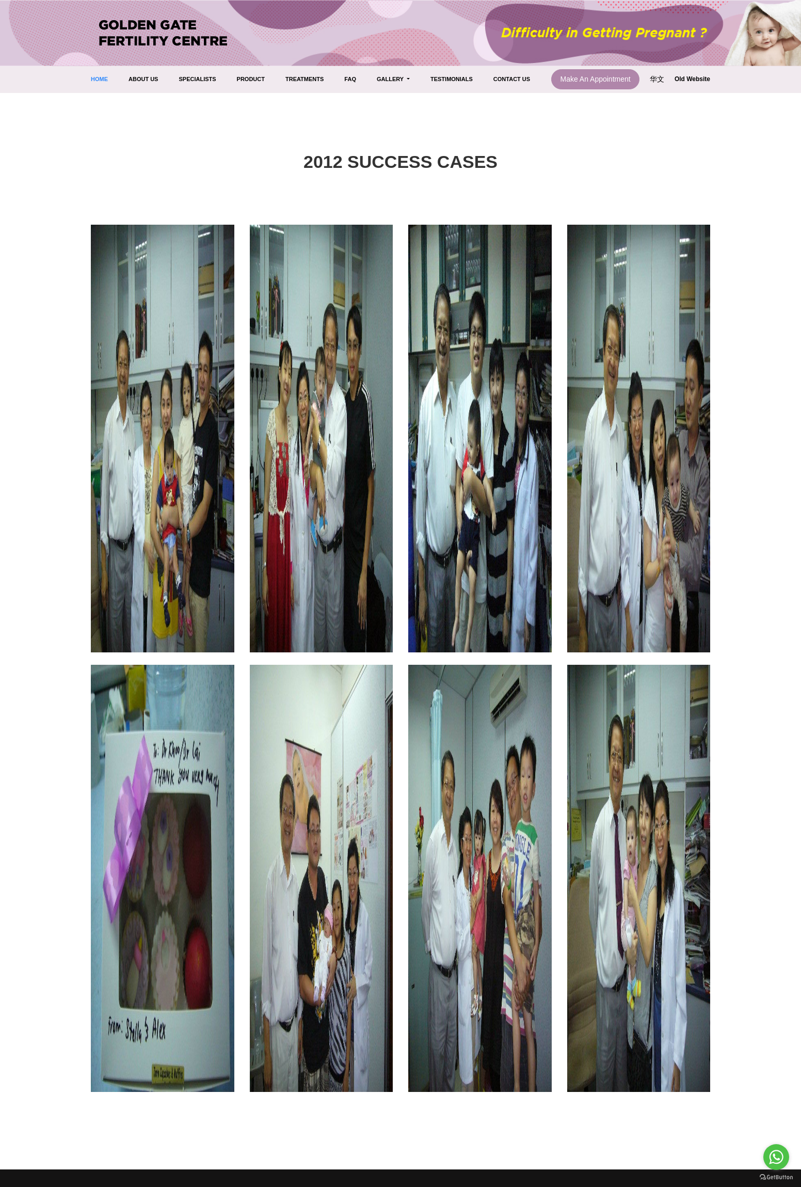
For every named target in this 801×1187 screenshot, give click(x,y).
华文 (658, 79)
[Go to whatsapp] (776, 1157)
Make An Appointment (595, 79)
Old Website (692, 79)
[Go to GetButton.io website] (776, 1177)
